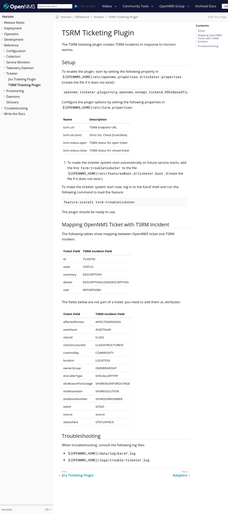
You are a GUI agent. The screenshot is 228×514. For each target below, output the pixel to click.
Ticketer (12, 73)
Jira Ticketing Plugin (22, 79)
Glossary (12, 102)
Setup (201, 30)
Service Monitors (18, 62)
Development (13, 39)
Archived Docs (205, 6)
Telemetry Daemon (20, 68)
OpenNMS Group (172, 6)
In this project (84, 6)
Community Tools (136, 6)
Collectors (13, 56)
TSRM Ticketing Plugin (24, 85)
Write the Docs (14, 114)
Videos (107, 6)
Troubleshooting (208, 46)
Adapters (180, 475)
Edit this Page (217, 17)
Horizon (8, 16)
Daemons (13, 96)
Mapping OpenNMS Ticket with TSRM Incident (210, 38)
